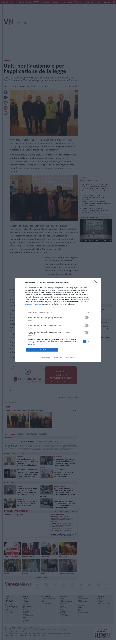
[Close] (96, 282)
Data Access (57, 357)
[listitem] (58, 313)
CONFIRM (42, 350)
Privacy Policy (70, 357)
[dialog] (58, 320)
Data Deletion (45, 357)
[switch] (86, 317)
